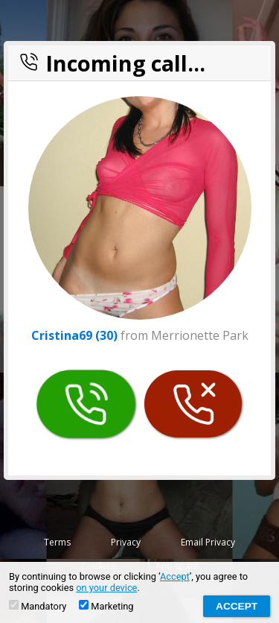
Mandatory (37, 606)
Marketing (106, 606)
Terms (57, 542)
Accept (175, 576)
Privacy (126, 542)
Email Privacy (208, 542)
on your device (106, 587)
